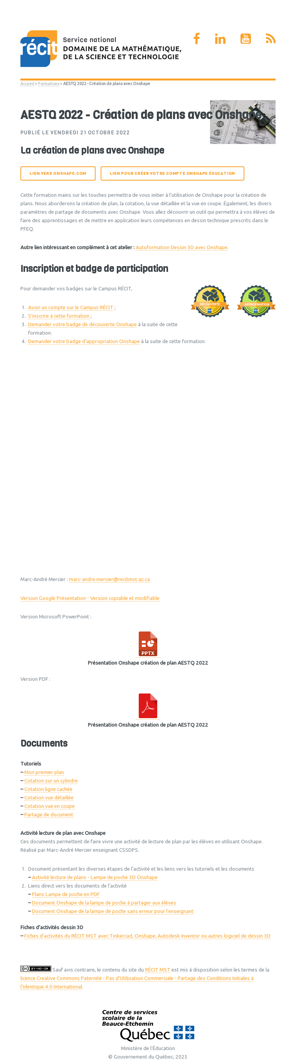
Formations (48, 83)
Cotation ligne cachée (48, 789)
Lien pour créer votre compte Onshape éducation (172, 173)
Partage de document (48, 814)
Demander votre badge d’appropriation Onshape (84, 341)
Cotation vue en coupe (49, 806)
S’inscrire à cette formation (58, 316)
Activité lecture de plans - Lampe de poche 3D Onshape (95, 877)
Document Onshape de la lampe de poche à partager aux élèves (104, 903)
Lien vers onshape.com (58, 173)
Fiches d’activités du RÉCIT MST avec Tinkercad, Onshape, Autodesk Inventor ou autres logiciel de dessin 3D (147, 936)
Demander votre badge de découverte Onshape (82, 324)
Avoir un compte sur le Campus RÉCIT (70, 307)
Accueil (27, 83)
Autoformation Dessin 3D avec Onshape (181, 247)
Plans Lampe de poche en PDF (66, 894)
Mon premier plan (44, 772)
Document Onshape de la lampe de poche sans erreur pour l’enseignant (112, 911)
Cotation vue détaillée (49, 798)
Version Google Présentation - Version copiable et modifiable (90, 598)
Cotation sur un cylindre (51, 781)
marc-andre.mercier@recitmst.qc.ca (109, 579)
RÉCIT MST (157, 970)
